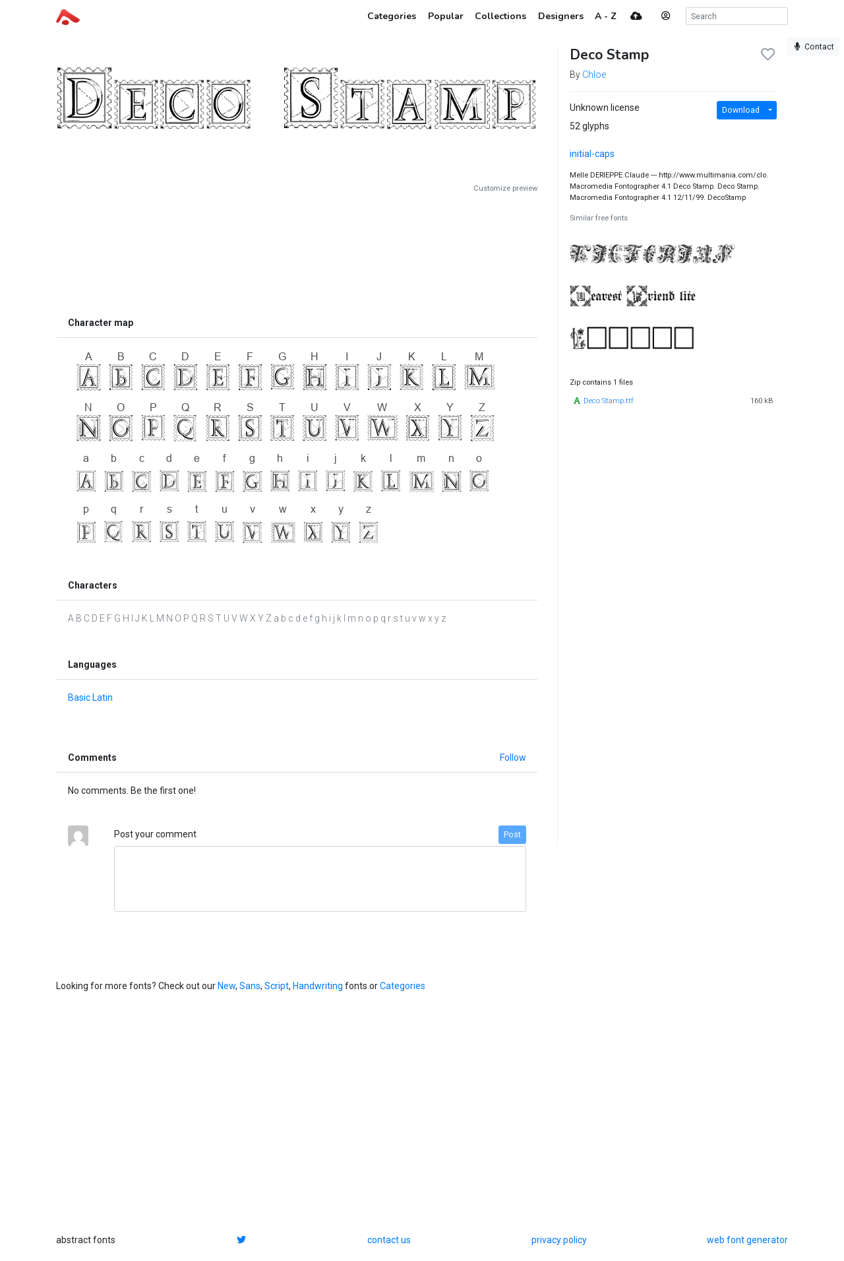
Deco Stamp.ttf (609, 401)
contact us (389, 1240)
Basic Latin (90, 697)
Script (276, 986)
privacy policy (559, 1240)
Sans (249, 986)
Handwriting (318, 986)
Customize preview (505, 188)
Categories (402, 986)
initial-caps (592, 153)
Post (512, 834)
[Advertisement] (296, 252)
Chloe (594, 74)
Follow (513, 757)
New (226, 986)
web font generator (747, 1240)
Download (741, 110)
